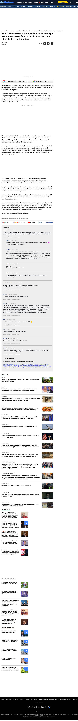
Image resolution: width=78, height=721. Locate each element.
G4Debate (30, 6)
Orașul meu (37, 6)
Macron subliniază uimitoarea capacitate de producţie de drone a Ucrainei (19, 427)
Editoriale (19, 2)
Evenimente (24, 6)
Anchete (36, 2)
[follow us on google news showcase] (19, 222)
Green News (45, 6)
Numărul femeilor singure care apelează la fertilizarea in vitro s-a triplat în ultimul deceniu (10, 593)
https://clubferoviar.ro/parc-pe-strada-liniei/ (14, 287)
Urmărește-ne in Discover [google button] (41, 81)
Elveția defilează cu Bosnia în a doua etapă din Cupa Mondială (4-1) (10, 583)
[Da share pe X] (48, 43)
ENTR (18, 6)
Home (3, 30)
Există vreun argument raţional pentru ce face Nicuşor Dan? (9, 631)
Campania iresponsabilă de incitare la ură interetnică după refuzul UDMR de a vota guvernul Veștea (10, 542)
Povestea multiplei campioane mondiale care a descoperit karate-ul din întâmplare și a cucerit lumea (10, 669)
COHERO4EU (52, 6)
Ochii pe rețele (60, 6)
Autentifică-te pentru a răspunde (11, 237)
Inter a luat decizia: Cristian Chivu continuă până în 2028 (17, 485)
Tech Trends (69, 6)
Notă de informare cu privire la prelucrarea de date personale (55, 699)
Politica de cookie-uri (31, 699)
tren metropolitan (23, 218)
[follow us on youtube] (31, 222)
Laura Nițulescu (5, 462)
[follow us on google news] (6, 222)
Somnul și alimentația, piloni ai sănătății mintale (9, 659)
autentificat (13, 361)
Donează (62, 2)
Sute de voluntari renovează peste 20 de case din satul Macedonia (10, 641)
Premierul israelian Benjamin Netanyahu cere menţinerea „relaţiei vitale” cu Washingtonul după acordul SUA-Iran (9, 621)
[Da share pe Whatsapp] (52, 43)
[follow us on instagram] (40, 222)
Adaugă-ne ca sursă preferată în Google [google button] (14, 81)
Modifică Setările (39, 703)
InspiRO (9, 6)
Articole (25, 2)
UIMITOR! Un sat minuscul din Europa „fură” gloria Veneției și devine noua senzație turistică (20, 380)
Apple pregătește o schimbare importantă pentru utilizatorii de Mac (9, 650)
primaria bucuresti (13, 218)
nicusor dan (4, 218)
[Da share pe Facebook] (44, 43)
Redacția (4, 44)
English (75, 699)
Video (42, 2)
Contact (52, 2)
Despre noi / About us (6, 699)
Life (13, 6)
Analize (30, 2)
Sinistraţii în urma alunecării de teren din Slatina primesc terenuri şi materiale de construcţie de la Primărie (20, 504)
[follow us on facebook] (49, 222)
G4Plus (47, 2)
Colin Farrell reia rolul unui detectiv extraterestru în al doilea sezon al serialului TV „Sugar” (20, 495)
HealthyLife (3, 6)
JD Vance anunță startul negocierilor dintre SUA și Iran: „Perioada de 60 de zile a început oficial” (20, 436)
